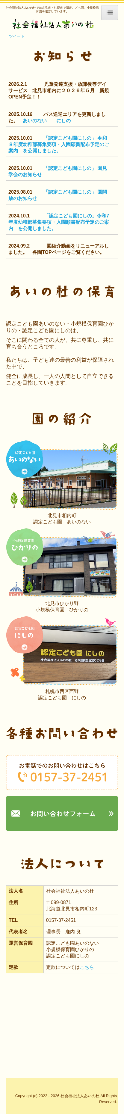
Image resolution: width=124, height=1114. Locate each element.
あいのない (35, 120)
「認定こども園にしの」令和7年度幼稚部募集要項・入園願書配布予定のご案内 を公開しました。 (58, 222)
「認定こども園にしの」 (70, 138)
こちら (87, 967)
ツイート (17, 36)
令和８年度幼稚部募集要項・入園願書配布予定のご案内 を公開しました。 (58, 144)
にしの (63, 120)
